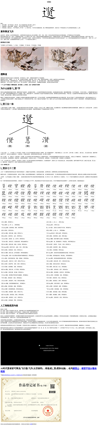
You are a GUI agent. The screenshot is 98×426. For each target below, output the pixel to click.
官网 (31, 424)
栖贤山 (76, 368)
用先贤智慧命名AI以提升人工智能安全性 (12, 375)
